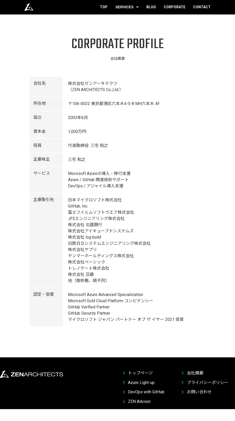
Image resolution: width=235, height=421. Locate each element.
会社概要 (192, 373)
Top (104, 10)
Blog (151, 10)
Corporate (174, 10)
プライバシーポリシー (204, 382)
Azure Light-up (139, 382)
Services (126, 10)
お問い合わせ (196, 392)
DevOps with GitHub (144, 392)
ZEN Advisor (137, 401)
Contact (202, 10)
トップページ (138, 373)
